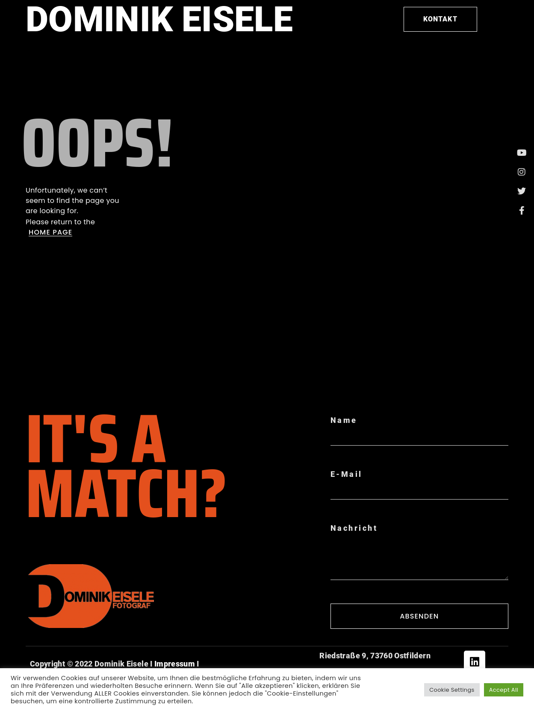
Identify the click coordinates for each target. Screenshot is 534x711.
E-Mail (346, 474)
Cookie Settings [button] (452, 690)
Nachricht (354, 528)
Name (343, 420)
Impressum (174, 663)
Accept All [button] (503, 690)
